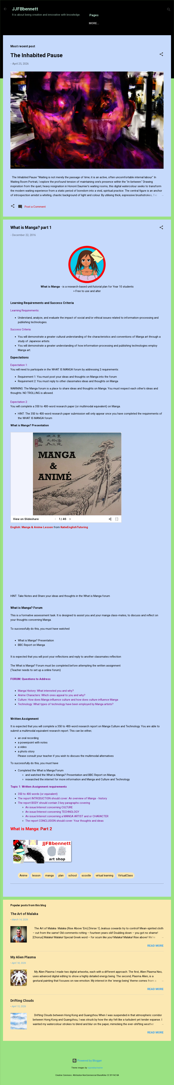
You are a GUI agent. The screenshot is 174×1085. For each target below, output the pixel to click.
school (72, 887)
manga (49, 887)
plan (61, 887)
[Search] (169, 10)
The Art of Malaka (24, 925)
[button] (161, 66)
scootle (86, 887)
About (116, 35)
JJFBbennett (25, 9)
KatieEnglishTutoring (74, 538)
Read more (155, 957)
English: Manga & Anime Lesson (31, 538)
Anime (23, 887)
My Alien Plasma (23, 969)
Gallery (97, 35)
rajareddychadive (95, 1068)
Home (19, 35)
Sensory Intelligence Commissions (57, 35)
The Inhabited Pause (36, 67)
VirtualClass (125, 887)
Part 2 (46, 840)
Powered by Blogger (87, 1060)
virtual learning (104, 887)
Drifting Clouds (22, 1012)
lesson (36, 887)
